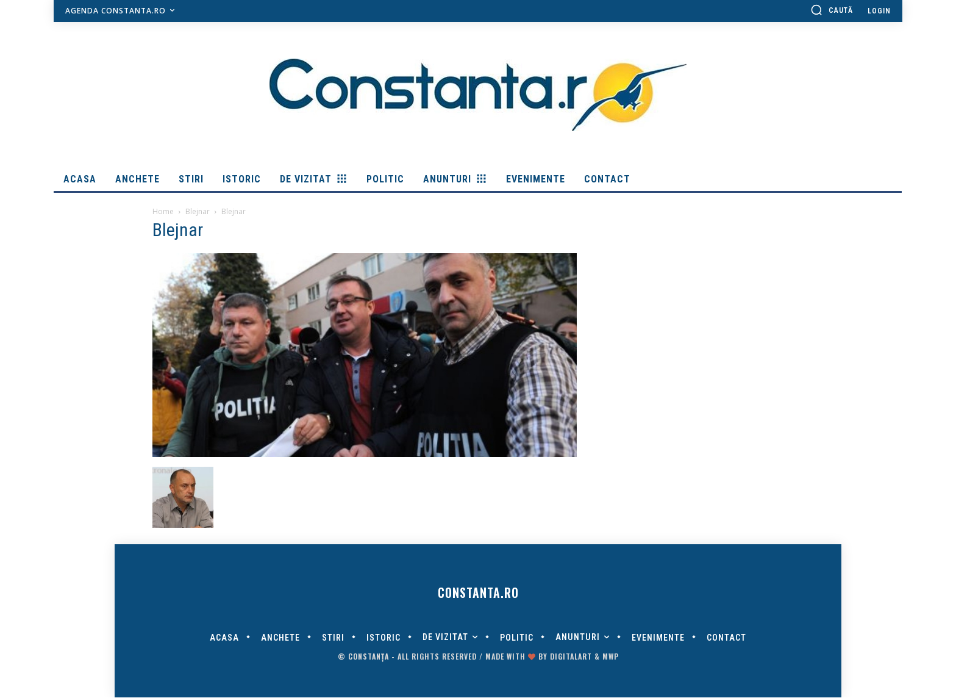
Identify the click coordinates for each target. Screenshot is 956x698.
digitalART (571, 657)
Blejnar (197, 211)
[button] (831, 10)
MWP (610, 657)
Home (163, 211)
